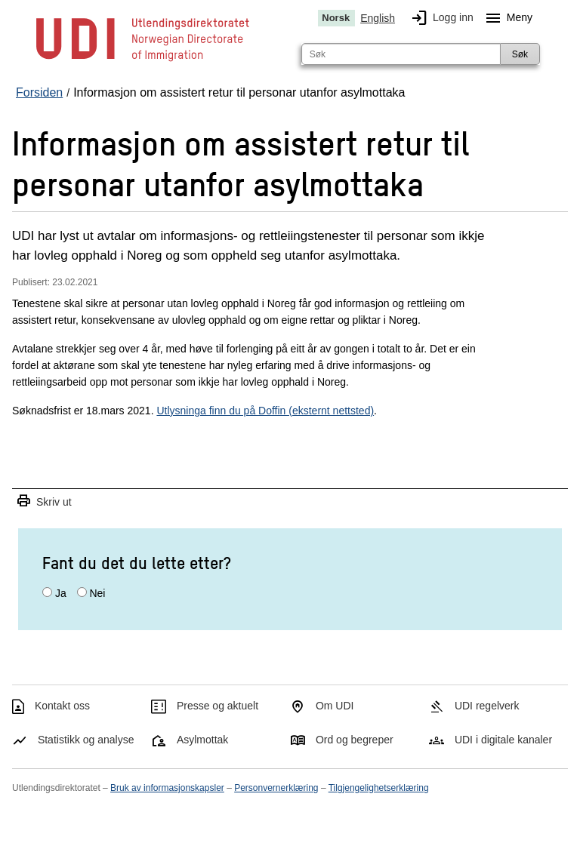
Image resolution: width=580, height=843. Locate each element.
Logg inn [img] (440, 18)
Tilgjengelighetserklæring (379, 788)
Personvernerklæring (276, 788)
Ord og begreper (354, 740)
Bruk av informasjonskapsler (167, 788)
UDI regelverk (487, 706)
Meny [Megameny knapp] (506, 18)
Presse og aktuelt (217, 706)
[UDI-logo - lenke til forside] (142, 60)
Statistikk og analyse (86, 740)
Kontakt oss (62, 706)
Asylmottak (202, 740)
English (377, 18)
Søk (520, 54)
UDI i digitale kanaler (503, 740)
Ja (60, 593)
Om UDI (335, 706)
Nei (97, 593)
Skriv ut (44, 501)
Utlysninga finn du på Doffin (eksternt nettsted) (265, 411)
